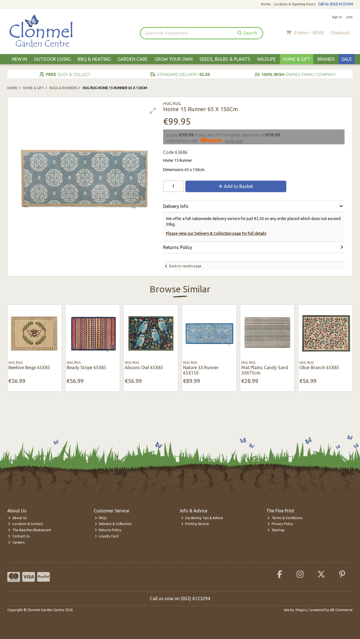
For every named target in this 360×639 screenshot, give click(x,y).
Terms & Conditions (284, 518)
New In (19, 59)
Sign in (337, 17)
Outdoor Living (52, 59)
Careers (16, 542)
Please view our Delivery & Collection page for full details (216, 233)
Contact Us (19, 536)
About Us (17, 518)
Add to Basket (236, 186)
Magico (301, 610)
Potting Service (195, 524)
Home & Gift (296, 59)
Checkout (340, 32)
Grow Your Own (173, 59)
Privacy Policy (280, 524)
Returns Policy (108, 530)
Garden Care (133, 59)
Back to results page (185, 266)
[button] (153, 110)
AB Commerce (341, 610)
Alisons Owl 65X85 (144, 367)
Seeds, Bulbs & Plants (224, 59)
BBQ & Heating (94, 59)
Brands (326, 59)
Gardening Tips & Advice (202, 518)
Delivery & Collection (113, 524)
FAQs (101, 518)
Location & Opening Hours (294, 4)
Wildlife (266, 59)
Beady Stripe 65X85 (86, 367)
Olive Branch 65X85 (319, 367)
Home (266, 4)
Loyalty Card (107, 536)
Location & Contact (25, 524)
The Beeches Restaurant (29, 530)
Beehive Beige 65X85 (29, 367)
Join (349, 17)
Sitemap (276, 530)
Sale (346, 59)
